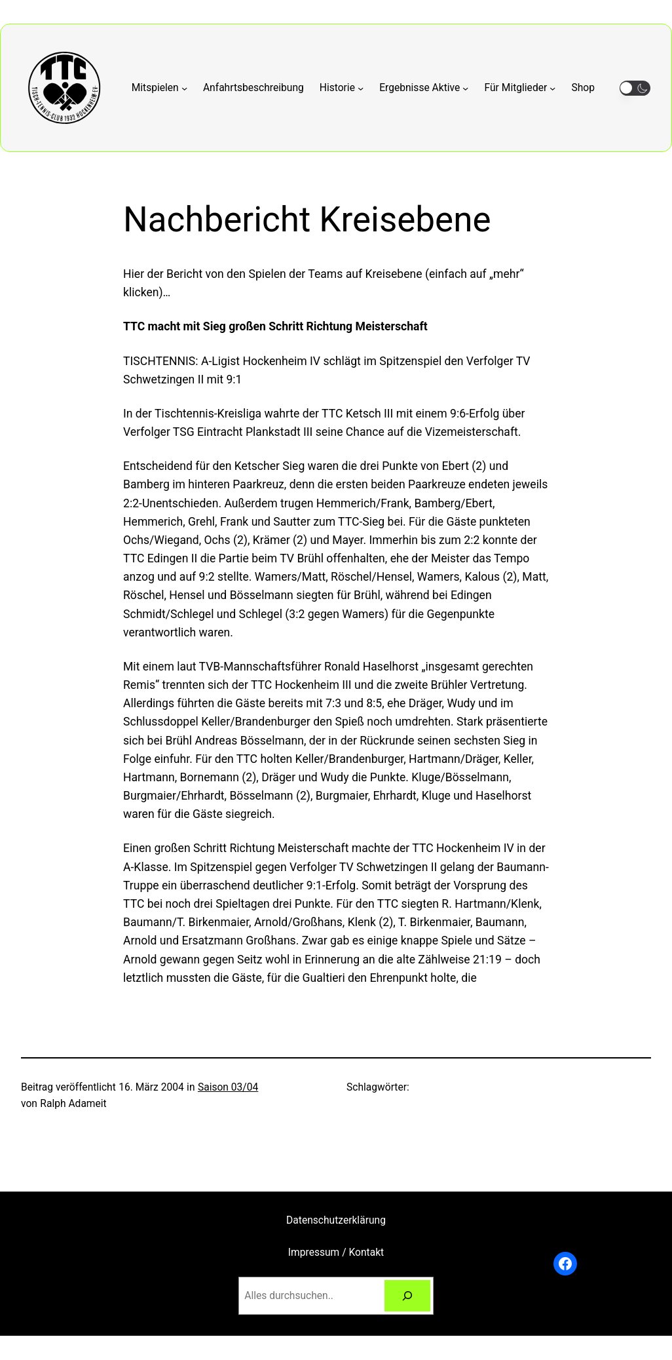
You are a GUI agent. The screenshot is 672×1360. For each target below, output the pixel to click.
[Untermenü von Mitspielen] (159, 88)
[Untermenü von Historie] (342, 88)
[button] (635, 88)
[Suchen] (407, 1296)
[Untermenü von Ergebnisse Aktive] (423, 88)
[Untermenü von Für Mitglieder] (520, 88)
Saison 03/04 (228, 1087)
